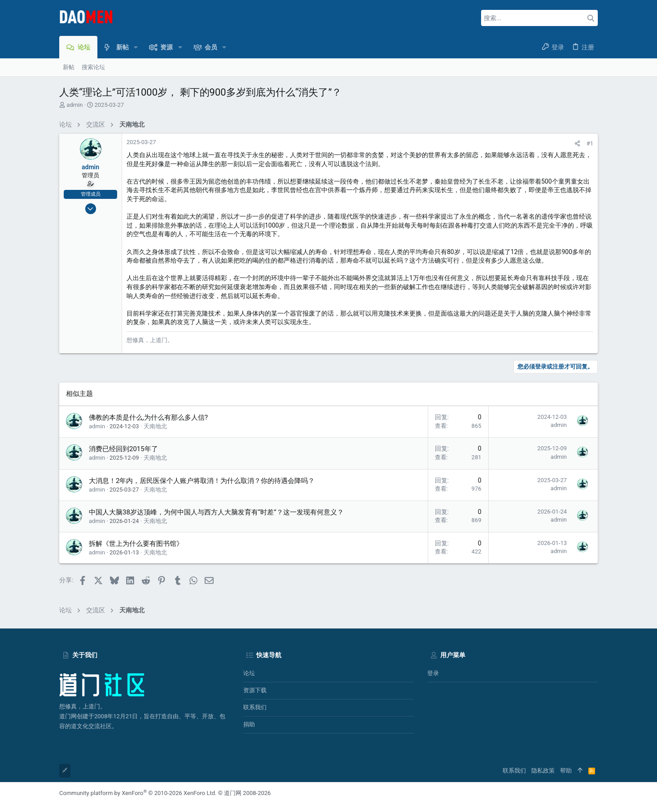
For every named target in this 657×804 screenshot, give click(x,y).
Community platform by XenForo (137, 793)
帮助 (566, 770)
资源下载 (255, 690)
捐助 (249, 724)
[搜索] (539, 18)
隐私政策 (543, 770)
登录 (433, 673)
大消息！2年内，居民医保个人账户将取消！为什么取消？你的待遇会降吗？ (202, 481)
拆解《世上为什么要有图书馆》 (136, 544)
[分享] (577, 143)
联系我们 (255, 707)
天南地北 (155, 426)
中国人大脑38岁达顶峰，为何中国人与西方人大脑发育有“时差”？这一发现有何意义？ (216, 512)
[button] (136, 47)
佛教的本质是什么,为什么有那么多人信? (148, 417)
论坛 (249, 673)
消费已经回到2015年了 (123, 449)
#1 (590, 143)
